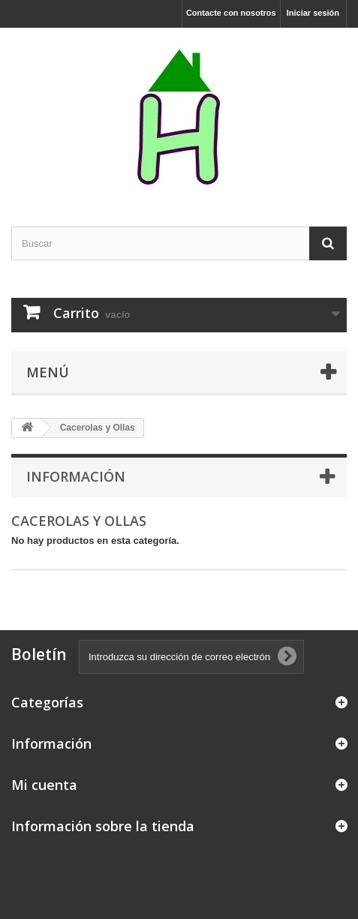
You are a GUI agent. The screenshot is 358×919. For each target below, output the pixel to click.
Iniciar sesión (313, 12)
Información (75, 476)
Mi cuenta (44, 785)
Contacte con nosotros (231, 12)
